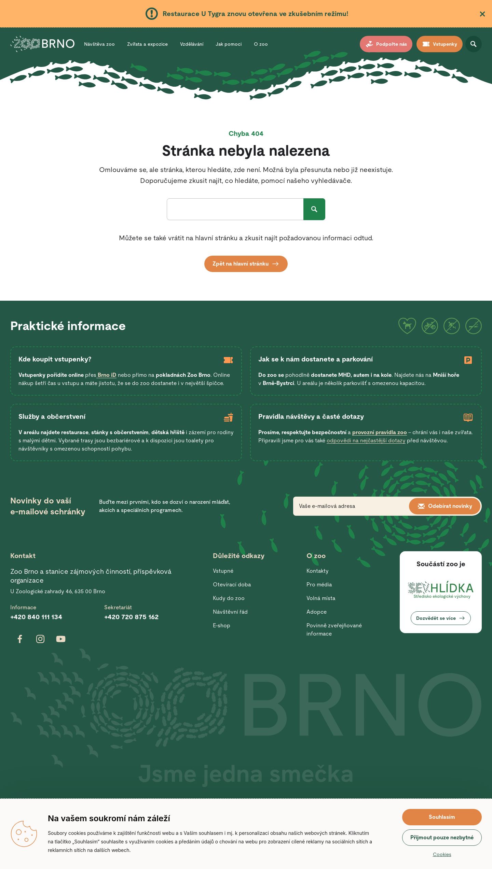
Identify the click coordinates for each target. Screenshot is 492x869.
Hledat (314, 209)
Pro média (319, 584)
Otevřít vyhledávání (473, 44)
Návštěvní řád (230, 612)
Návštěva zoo (99, 44)
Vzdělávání (191, 44)
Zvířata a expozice (147, 44)
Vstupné (223, 571)
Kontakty (317, 571)
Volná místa (321, 598)
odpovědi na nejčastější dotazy (366, 440)
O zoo (261, 44)
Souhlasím (442, 817)
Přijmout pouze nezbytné (442, 837)
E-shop (221, 625)
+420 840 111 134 (36, 617)
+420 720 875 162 (131, 617)
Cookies (442, 854)
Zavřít (482, 14)
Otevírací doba (232, 584)
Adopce (316, 612)
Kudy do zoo (229, 598)
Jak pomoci (229, 44)
